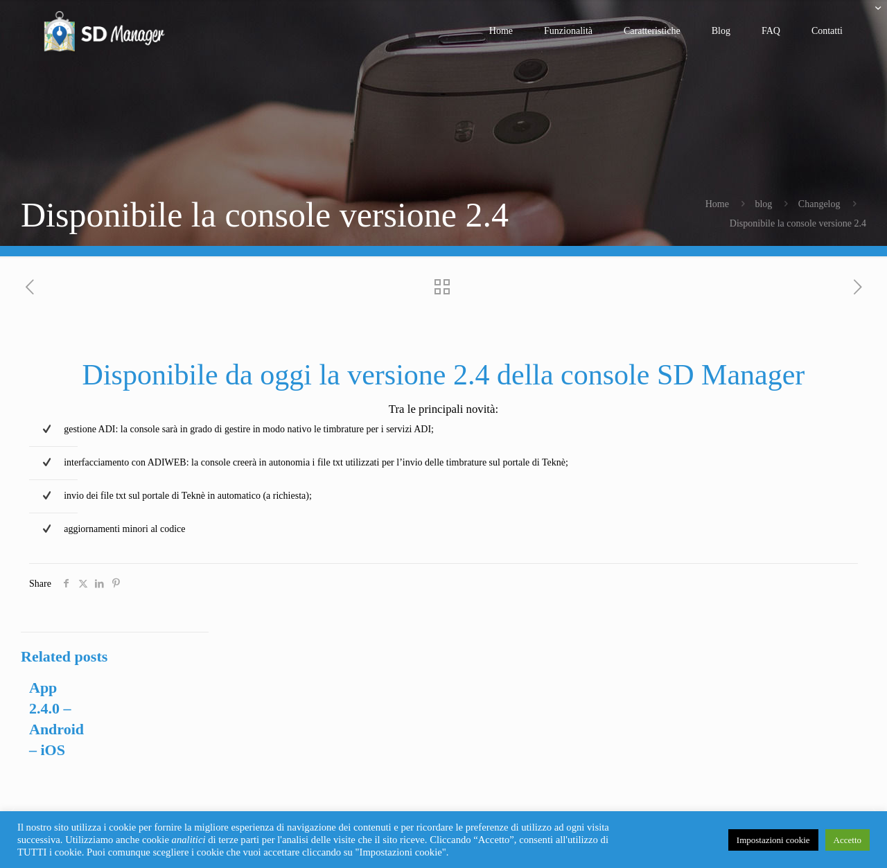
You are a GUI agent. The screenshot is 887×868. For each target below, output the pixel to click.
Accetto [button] (847, 840)
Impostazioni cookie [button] (773, 840)
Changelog (819, 204)
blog (763, 204)
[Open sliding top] (871, 15)
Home (717, 204)
